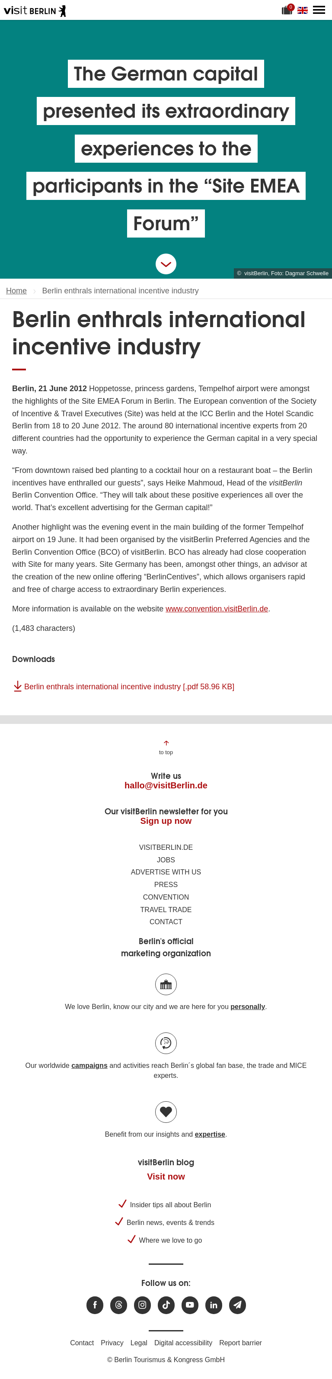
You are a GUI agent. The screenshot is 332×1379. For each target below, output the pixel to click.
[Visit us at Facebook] (94, 1305)
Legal (139, 1343)
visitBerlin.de (166, 847)
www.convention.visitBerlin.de (217, 608)
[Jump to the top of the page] (166, 747)
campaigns (89, 1065)
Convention (166, 897)
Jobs (166, 860)
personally (247, 1006)
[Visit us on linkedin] (213, 1305)
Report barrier (240, 1343)
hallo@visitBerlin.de (166, 785)
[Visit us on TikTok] (166, 1305)
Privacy (112, 1343)
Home (16, 290)
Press (166, 884)
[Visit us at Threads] (118, 1305)
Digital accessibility (183, 1343)
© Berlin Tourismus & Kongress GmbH (166, 1359)
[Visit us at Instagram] (142, 1305)
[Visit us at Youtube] (190, 1305)
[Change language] (304, 10)
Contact (166, 922)
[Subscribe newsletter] (237, 1305)
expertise (210, 1134)
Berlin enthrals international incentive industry (129, 686)
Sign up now (166, 821)
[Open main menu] (319, 10)
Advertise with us (166, 872)
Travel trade (166, 909)
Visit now (166, 1176)
